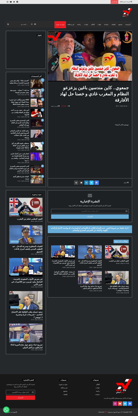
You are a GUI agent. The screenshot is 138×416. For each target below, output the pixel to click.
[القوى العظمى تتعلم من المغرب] (117, 252)
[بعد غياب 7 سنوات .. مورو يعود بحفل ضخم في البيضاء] (36, 93)
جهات (99, 24)
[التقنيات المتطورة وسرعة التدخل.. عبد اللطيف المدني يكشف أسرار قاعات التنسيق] (90, 252)
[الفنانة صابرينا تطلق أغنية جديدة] (36, 179)
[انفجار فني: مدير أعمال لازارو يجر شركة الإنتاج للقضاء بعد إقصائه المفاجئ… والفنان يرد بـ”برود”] (36, 157)
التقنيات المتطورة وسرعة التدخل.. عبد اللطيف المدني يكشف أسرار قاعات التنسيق (90, 263)
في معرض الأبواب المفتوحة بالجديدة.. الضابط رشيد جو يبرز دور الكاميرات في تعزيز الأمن (63, 263)
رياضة (79, 24)
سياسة (106, 24)
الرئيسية (128, 24)
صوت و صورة (60, 24)
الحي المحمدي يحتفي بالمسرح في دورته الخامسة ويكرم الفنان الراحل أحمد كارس (19, 168)
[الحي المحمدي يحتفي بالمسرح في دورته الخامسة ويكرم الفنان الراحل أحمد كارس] (36, 169)
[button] (6, 410)
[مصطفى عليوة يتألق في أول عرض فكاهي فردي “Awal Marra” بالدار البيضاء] (36, 146)
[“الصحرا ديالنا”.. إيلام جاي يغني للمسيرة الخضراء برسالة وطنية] (36, 84)
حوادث (86, 24)
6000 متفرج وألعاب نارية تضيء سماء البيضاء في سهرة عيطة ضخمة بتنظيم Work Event (19, 102)
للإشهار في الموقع (11, 412)
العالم (93, 24)
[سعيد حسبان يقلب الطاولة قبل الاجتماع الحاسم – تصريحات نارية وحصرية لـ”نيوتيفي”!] (117, 277)
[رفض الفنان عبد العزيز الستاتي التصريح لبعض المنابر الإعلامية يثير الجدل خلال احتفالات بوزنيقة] (36, 134)
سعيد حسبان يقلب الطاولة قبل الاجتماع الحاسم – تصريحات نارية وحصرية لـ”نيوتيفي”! (118, 288)
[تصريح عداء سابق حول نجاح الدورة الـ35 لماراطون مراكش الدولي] (90, 277)
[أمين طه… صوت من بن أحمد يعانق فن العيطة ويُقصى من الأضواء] (36, 113)
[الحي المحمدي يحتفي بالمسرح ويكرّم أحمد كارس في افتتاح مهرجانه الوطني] (36, 123)
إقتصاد (113, 24)
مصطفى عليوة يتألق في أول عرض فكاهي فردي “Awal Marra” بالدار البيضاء (20, 145)
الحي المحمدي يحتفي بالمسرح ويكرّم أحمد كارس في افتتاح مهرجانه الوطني (19, 123)
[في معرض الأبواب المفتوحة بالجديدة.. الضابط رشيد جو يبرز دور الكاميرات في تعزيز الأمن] (63, 252)
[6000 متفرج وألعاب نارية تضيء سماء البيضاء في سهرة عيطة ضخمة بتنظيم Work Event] (36, 103)
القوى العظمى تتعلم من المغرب (119, 261)
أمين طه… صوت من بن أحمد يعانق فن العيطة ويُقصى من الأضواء (20, 112)
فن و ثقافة (70, 24)
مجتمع (120, 24)
